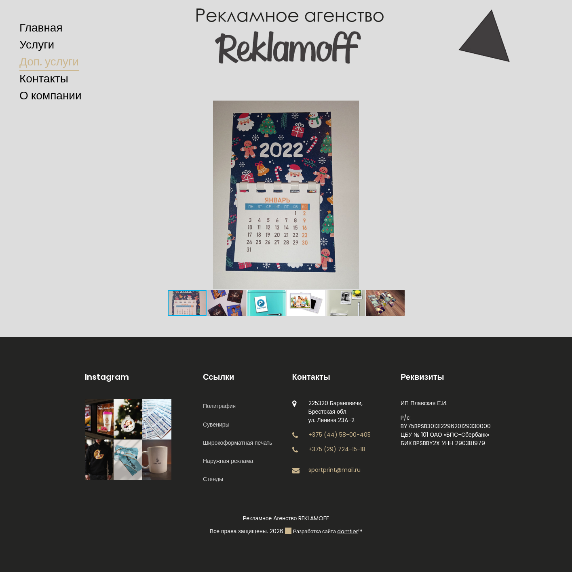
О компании (50, 95)
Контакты (43, 78)
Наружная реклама (228, 461)
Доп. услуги (49, 61)
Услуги (36, 45)
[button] (420, 107)
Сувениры (216, 425)
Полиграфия (219, 406)
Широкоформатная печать (237, 443)
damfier (347, 531)
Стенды (213, 479)
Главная (41, 28)
